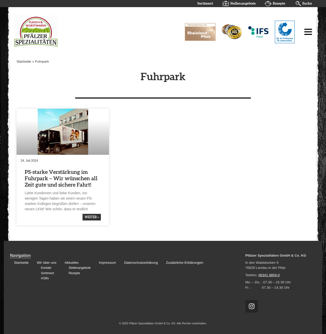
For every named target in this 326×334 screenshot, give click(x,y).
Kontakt (46, 268)
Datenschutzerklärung (141, 263)
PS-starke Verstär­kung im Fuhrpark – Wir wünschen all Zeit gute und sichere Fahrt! (61, 179)
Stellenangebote (243, 3)
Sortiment (205, 3)
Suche (307, 3)
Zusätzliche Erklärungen (184, 263)
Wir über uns (46, 263)
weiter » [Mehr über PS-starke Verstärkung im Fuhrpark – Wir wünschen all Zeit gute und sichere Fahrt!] (92, 217)
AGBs (45, 278)
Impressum (107, 263)
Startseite (24, 61)
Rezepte (279, 3)
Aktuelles (71, 263)
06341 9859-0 (269, 275)
